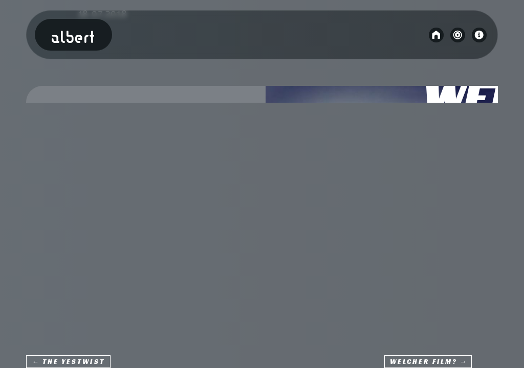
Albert (73, 38)
